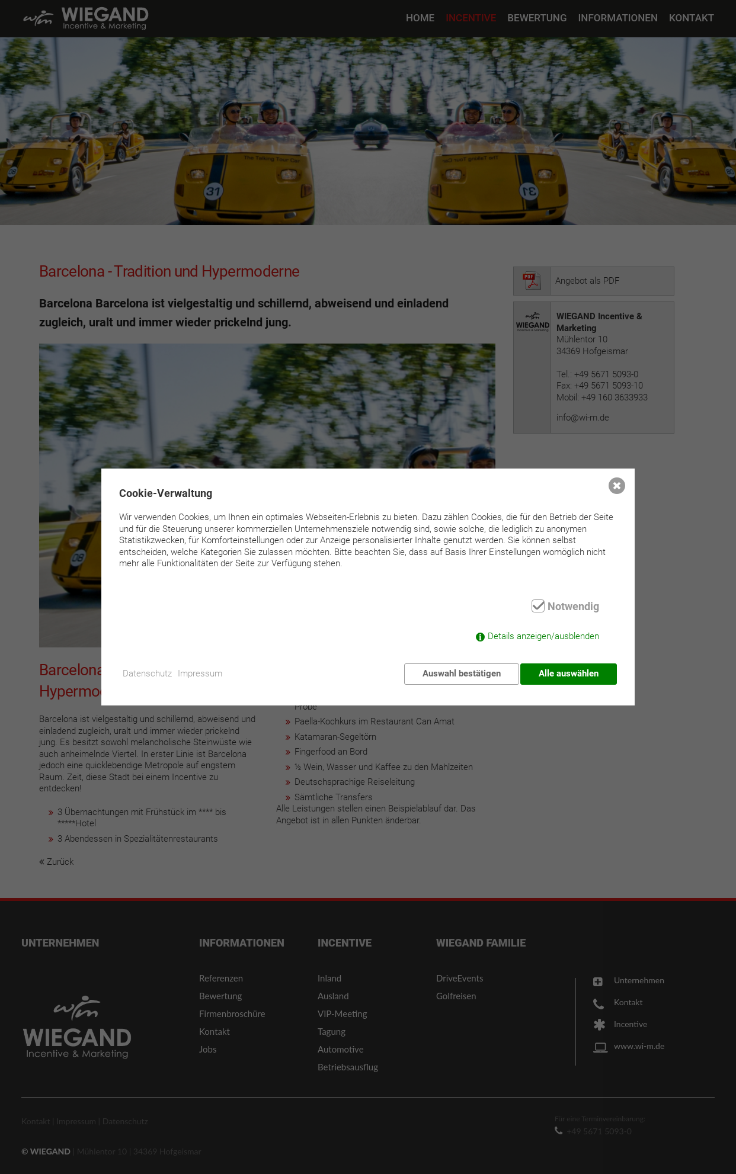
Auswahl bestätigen (459, 673)
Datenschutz (152, 673)
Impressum (208, 673)
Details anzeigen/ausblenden (543, 639)
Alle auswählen (569, 673)
